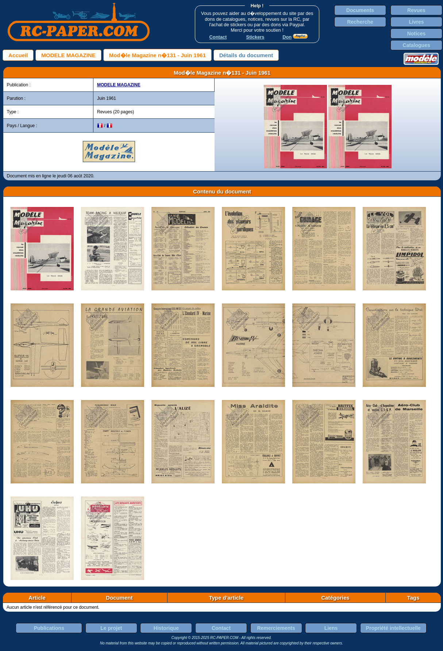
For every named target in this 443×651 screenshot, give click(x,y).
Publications (49, 628)
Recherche (360, 22)
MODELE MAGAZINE (68, 55)
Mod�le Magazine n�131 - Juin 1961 (157, 55)
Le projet (111, 628)
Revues (416, 10)
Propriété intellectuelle (393, 628)
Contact (221, 628)
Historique (166, 628)
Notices (416, 33)
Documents (360, 10)
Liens (331, 628)
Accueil (18, 55)
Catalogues (416, 45)
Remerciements (276, 628)
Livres (416, 22)
